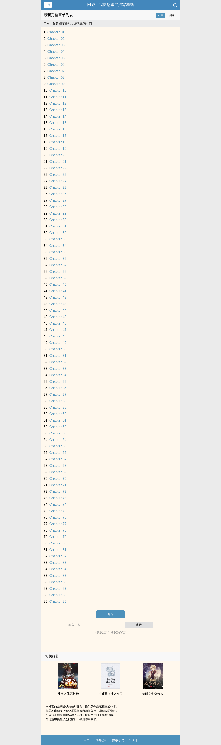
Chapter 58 (57, 401)
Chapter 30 (57, 220)
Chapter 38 (57, 271)
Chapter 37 (57, 265)
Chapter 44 (57, 310)
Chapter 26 (57, 194)
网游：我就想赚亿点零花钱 (110, 5)
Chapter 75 (57, 511)
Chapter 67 (57, 459)
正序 (160, 15)
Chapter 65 (57, 446)
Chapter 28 (57, 207)
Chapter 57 (57, 394)
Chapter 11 (57, 97)
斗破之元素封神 (68, 693)
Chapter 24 (57, 181)
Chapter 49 (57, 343)
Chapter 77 (57, 524)
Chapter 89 (57, 601)
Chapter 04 (56, 51)
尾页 (110, 614)
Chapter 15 (57, 123)
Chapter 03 (56, 45)
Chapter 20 (57, 155)
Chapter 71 (57, 485)
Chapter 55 (57, 381)
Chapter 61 (57, 420)
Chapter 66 (57, 453)
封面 (48, 4)
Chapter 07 (56, 71)
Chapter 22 (57, 168)
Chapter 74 (57, 504)
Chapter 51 (57, 356)
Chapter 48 (57, 336)
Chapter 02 (56, 39)
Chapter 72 (57, 491)
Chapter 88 (57, 595)
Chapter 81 (57, 550)
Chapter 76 (57, 517)
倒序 (171, 15)
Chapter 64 (57, 440)
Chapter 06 (56, 64)
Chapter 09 (56, 84)
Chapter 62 (57, 427)
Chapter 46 (57, 323)
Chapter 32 (57, 233)
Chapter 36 (57, 258)
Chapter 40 (57, 284)
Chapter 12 (57, 103)
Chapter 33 (57, 239)
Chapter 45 (57, 317)
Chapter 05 (56, 58)
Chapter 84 (57, 569)
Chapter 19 (57, 149)
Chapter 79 (57, 537)
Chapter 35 (57, 252)
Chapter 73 (57, 498)
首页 (87, 740)
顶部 (133, 740)
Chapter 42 (57, 297)
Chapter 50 (57, 349)
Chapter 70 (57, 478)
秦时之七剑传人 (152, 693)
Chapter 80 (57, 543)
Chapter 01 (56, 32)
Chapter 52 (57, 362)
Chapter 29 (57, 213)
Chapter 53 (57, 368)
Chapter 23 (57, 174)
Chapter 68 (57, 465)
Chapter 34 (57, 246)
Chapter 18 (57, 142)
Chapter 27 (57, 200)
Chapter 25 (57, 187)
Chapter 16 (57, 129)
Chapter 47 (57, 330)
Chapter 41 (57, 291)
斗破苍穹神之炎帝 (110, 693)
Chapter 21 (57, 161)
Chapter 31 (57, 226)
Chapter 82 (57, 556)
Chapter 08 (56, 77)
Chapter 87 (57, 588)
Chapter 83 (57, 563)
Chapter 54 (57, 375)
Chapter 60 (57, 414)
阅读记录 (101, 740)
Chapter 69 (57, 472)
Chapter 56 (57, 388)
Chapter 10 (57, 90)
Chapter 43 (57, 304)
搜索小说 (118, 740)
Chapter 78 (57, 530)
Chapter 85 (57, 575)
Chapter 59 (57, 407)
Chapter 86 (57, 582)
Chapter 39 (57, 278)
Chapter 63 (57, 433)
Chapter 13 (57, 110)
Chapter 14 (57, 116)
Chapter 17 (57, 136)
